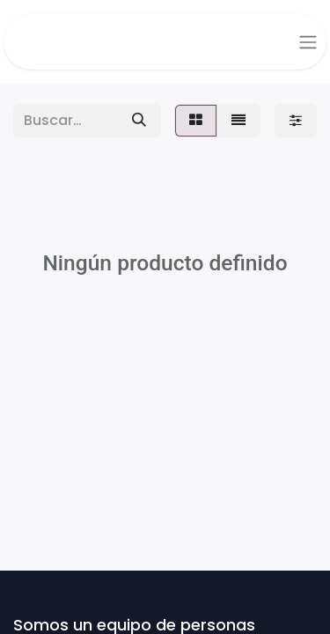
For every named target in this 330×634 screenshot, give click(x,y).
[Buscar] (139, 120)
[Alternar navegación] (308, 42)
